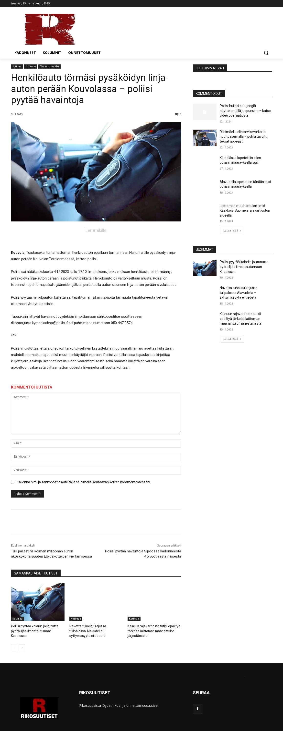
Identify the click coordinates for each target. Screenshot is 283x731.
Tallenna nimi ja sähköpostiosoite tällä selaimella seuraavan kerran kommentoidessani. (84, 482)
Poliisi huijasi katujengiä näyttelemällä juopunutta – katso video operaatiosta (245, 110)
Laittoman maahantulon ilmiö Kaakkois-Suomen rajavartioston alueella (245, 210)
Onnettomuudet (49, 66)
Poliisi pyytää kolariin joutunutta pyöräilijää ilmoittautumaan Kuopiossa (33, 630)
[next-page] (22, 647)
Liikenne (30, 66)
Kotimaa (17, 66)
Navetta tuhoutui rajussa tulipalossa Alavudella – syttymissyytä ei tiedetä (239, 292)
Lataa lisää (232, 230)
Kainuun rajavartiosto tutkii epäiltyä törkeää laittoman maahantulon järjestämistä (152, 630)
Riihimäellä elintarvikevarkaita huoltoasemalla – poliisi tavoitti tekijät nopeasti (243, 136)
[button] (266, 53)
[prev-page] (14, 647)
